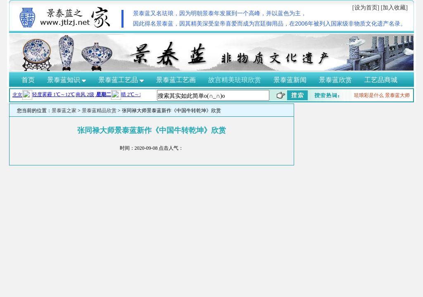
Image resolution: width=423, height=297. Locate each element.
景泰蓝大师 (397, 95)
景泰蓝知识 (66, 79)
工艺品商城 (380, 79)
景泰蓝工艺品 (121, 79)
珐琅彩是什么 (369, 95)
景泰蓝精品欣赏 (99, 110)
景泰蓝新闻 (290, 79)
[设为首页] (365, 8)
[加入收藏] (394, 8)
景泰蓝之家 (64, 110)
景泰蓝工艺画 (176, 79)
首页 (28, 79)
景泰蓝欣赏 (335, 79)
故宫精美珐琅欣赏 (234, 79)
